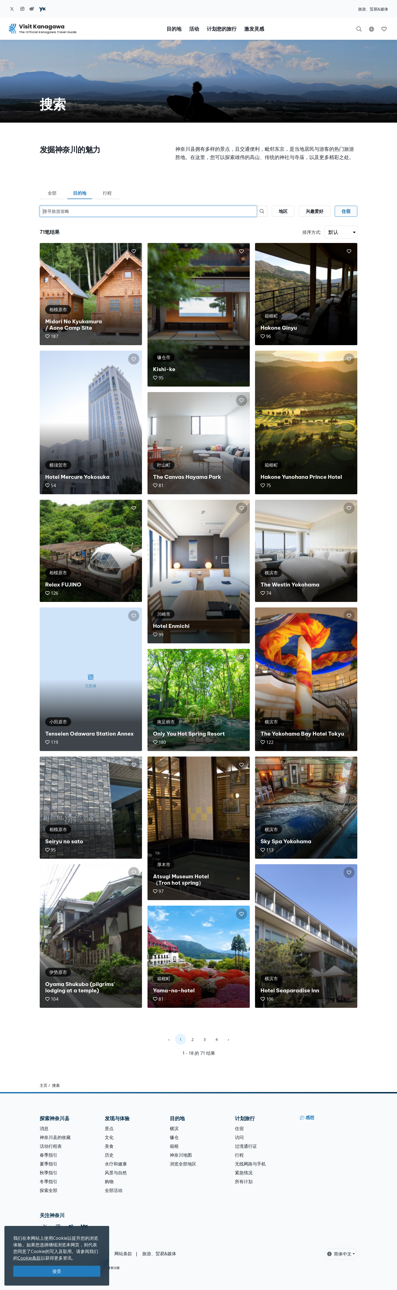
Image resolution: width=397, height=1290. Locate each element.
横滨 (174, 1128)
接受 (56, 1271)
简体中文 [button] (339, 1254)
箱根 (174, 1146)
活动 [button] (194, 29)
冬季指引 (48, 1181)
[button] (371, 29)
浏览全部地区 (183, 1164)
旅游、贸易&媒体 (373, 9)
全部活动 (113, 1190)
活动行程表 (51, 1146)
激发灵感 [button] (254, 29)
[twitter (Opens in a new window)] (12, 9)
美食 (109, 1146)
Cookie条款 (29, 1258)
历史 (109, 1155)
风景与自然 (116, 1173)
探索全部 (48, 1190)
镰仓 (174, 1137)
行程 (107, 193)
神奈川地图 (181, 1155)
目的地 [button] (174, 29)
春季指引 (48, 1155)
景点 (109, 1128)
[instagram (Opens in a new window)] (22, 9)
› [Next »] (228, 1039)
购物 (109, 1181)
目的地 (79, 193)
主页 (43, 1085)
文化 (109, 1137)
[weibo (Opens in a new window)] (31, 9)
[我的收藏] (384, 29)
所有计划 (244, 1181)
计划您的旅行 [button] (222, 29)
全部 (52, 193)
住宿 (239, 1128)
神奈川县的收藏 (55, 1137)
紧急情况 (244, 1173)
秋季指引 (48, 1173)
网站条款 (123, 1254)
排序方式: (311, 232)
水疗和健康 (116, 1164)
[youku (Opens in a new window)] (42, 9)
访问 (239, 1137)
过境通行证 (246, 1146)
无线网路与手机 (250, 1164)
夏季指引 (48, 1164)
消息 (44, 1128)
